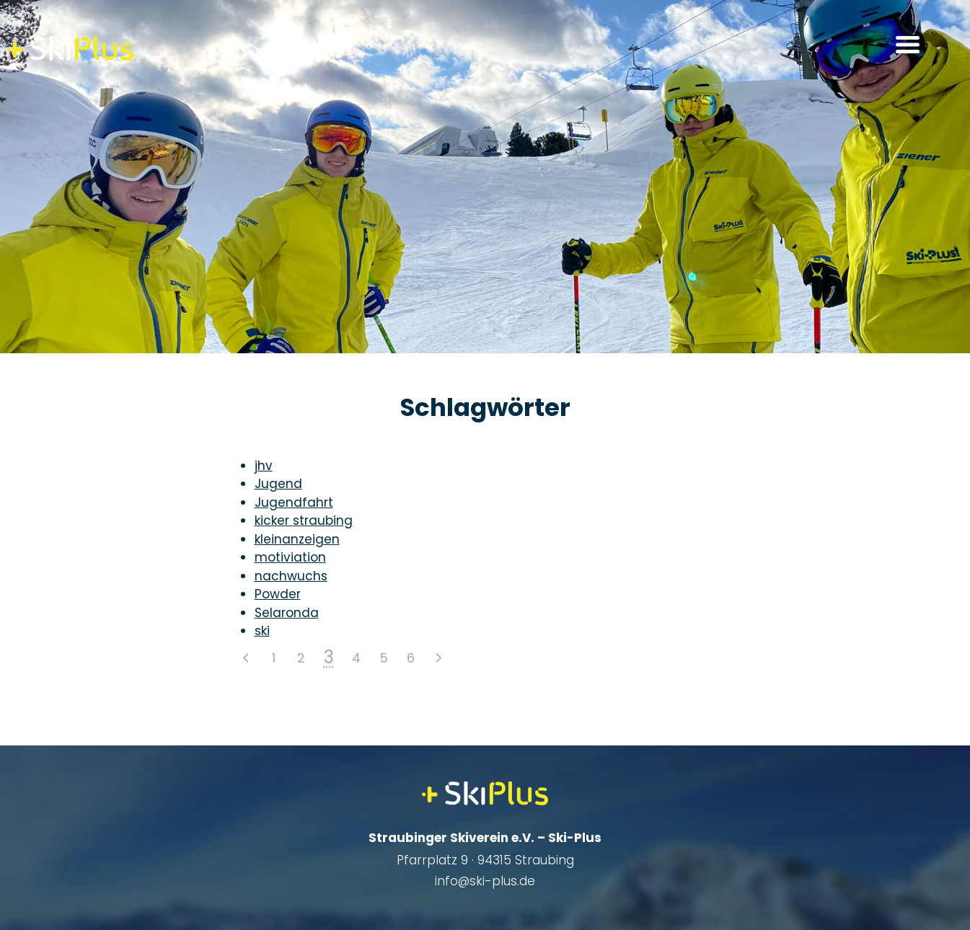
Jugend (278, 483)
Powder (278, 594)
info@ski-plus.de (485, 881)
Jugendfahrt (294, 502)
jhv (264, 465)
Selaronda (287, 612)
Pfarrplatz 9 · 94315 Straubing (485, 860)
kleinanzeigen (297, 539)
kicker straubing (304, 520)
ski (262, 630)
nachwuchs (291, 576)
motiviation (290, 557)
